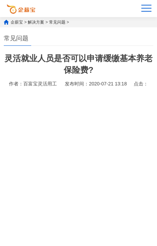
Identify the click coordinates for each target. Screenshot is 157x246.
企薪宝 (17, 22)
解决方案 (36, 22)
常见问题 (57, 22)
